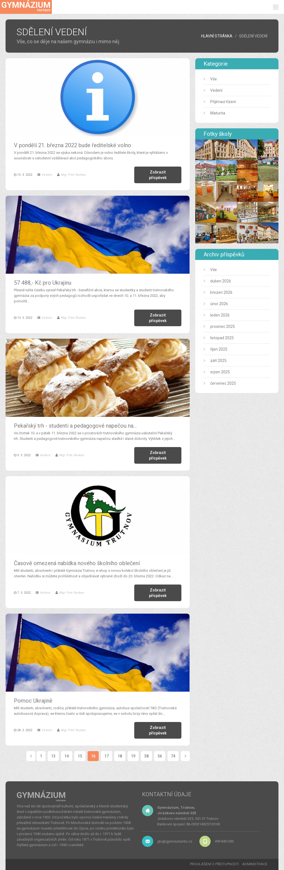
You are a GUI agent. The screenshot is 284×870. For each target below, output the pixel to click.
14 (66, 756)
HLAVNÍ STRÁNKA (216, 36)
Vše (213, 79)
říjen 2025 (218, 349)
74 (173, 756)
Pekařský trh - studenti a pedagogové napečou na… (75, 425)
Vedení (47, 175)
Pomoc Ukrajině (33, 700)
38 (146, 756)
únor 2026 (219, 304)
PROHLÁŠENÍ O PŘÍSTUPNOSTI (214, 864)
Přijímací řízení (223, 101)
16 (93, 756)
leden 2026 (220, 315)
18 (120, 756)
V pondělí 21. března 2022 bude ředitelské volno (72, 145)
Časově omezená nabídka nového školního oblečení (77, 563)
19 (133, 756)
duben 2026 (220, 281)
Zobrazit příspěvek (158, 175)
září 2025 (218, 360)
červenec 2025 (223, 383)
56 (160, 756)
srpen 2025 (220, 372)
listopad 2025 (222, 338)
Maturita (217, 113)
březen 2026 (221, 292)
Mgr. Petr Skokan (73, 175)
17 (106, 756)
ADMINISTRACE (254, 864)
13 (53, 756)
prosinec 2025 (222, 326)
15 (80, 756)
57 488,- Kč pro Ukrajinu (42, 282)
